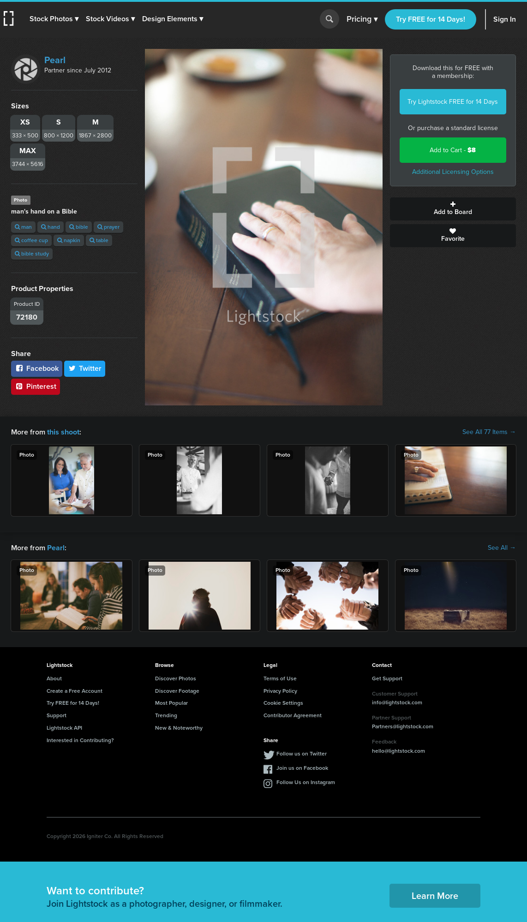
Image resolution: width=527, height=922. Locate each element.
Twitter (85, 368)
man (23, 227)
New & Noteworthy (179, 728)
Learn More (435, 895)
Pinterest (35, 386)
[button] (54, 19)
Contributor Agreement (293, 715)
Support (56, 715)
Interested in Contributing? (80, 740)
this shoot (63, 432)
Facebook (37, 368)
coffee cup (31, 240)
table (99, 240)
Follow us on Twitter (301, 753)
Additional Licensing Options (453, 172)
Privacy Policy (280, 690)
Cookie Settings (283, 703)
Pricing (362, 19)
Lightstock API (64, 728)
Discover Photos (175, 678)
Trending (166, 715)
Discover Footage (177, 690)
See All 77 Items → (489, 432)
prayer (108, 227)
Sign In (504, 19)
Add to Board (453, 209)
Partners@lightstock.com (402, 726)
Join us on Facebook (302, 767)
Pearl (55, 60)
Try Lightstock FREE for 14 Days (452, 102)
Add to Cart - (453, 150)
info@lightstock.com (397, 702)
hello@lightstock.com (398, 750)
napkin (68, 240)
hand (50, 227)
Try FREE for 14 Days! (430, 19)
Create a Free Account (74, 690)
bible (78, 227)
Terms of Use (280, 678)
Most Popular (171, 703)
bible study (32, 254)
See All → (502, 547)
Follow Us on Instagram (305, 782)
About (54, 678)
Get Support (387, 678)
